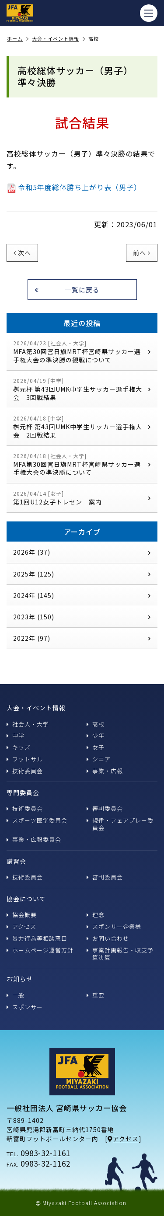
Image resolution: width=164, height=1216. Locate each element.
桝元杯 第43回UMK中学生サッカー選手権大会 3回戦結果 (82, 389)
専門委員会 (23, 792)
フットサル (25, 759)
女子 (96, 747)
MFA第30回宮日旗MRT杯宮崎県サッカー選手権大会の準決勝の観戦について (82, 351)
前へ (141, 252)
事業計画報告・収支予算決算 (120, 954)
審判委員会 (105, 808)
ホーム (18, 39)
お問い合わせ (108, 938)
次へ (22, 252)
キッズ (19, 747)
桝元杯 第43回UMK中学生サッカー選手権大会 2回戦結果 (82, 426)
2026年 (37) (82, 552)
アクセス (21, 926)
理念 (96, 914)
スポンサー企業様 (114, 926)
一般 (15, 995)
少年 (96, 735)
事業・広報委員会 (34, 839)
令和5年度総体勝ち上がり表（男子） (74, 187)
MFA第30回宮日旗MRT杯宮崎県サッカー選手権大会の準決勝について (82, 464)
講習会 (16, 861)
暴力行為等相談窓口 (37, 938)
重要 (96, 995)
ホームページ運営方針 (40, 950)
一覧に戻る (67, 289)
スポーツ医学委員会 (37, 820)
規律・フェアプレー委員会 (120, 824)
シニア (99, 759)
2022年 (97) (82, 638)
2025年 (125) (82, 574)
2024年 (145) (82, 595)
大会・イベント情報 (58, 39)
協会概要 (22, 914)
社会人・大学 (28, 724)
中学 (15, 735)
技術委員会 (25, 771)
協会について (26, 898)
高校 (96, 724)
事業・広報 (105, 771)
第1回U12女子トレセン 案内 (82, 498)
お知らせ (20, 978)
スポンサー (25, 1007)
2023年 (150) (82, 616)
